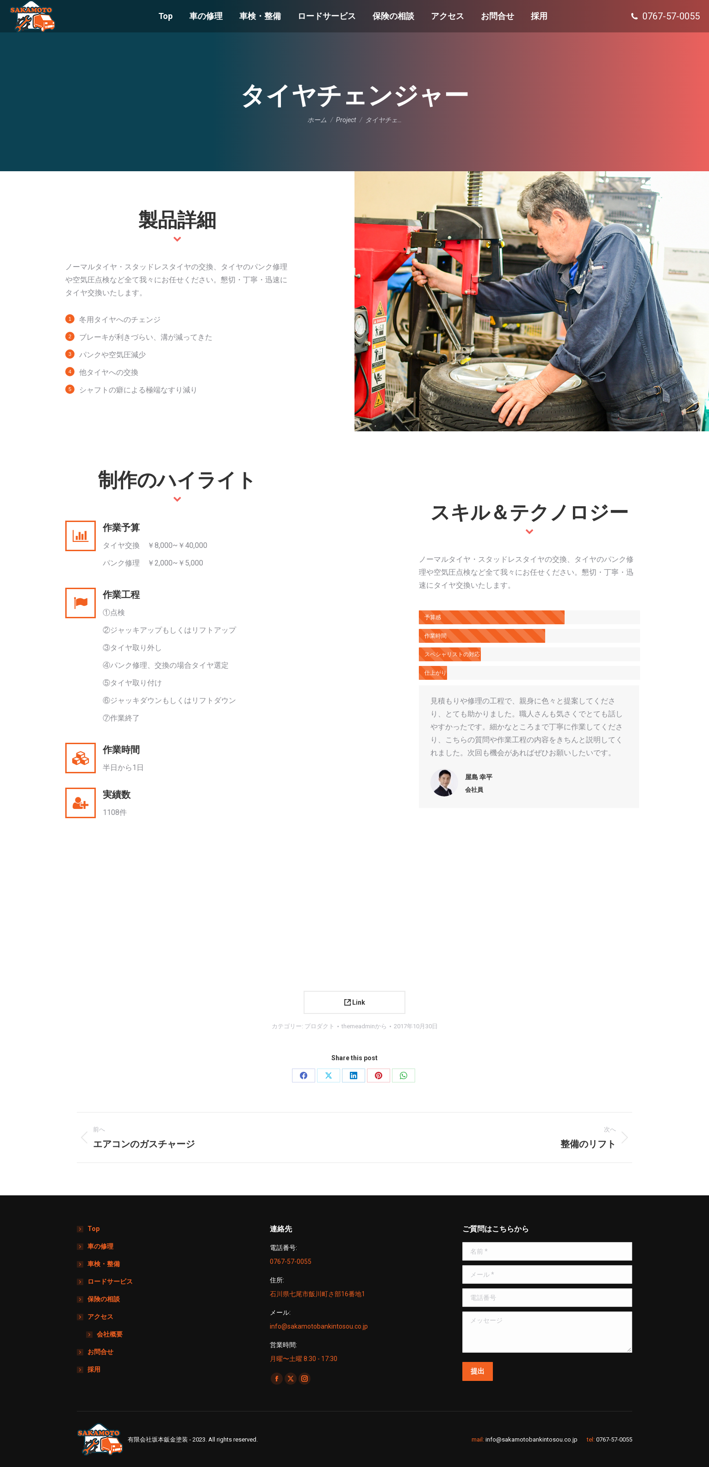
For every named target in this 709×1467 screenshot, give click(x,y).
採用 (93, 1369)
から (364, 1026)
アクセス (95, 1316)
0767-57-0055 (614, 1439)
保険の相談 (103, 1299)
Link (354, 1002)
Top (93, 1228)
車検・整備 (103, 1264)
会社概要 (110, 1334)
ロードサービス (110, 1281)
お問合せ (100, 1351)
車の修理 (100, 1246)
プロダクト (320, 1026)
